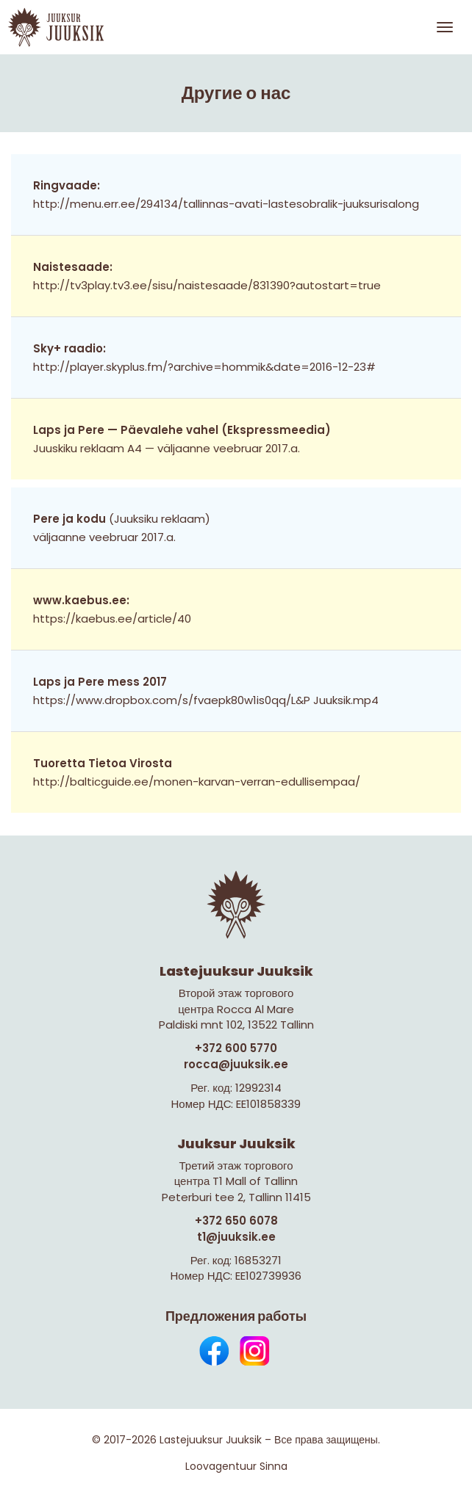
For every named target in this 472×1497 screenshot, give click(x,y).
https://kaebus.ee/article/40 (112, 618)
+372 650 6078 (236, 1220)
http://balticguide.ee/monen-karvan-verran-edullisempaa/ (196, 781)
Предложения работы (236, 1316)
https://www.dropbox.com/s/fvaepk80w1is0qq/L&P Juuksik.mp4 (206, 700)
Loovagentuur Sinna (236, 1466)
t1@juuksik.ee (236, 1236)
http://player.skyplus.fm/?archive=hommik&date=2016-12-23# (204, 366)
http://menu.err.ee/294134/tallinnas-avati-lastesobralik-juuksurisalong (226, 203)
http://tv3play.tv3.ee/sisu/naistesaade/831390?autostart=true (207, 285)
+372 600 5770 (236, 1048)
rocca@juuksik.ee (236, 1064)
